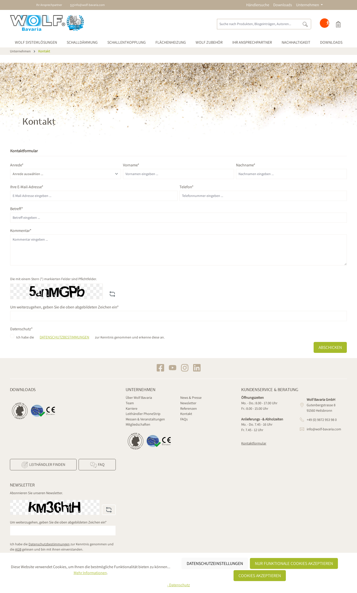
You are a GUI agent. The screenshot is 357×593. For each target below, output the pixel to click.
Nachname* (245, 165)
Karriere (131, 408)
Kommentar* (20, 230)
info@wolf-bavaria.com (89, 5)
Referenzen (188, 408)
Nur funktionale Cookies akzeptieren (294, 563)
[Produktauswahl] (338, 24)
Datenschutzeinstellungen (215, 563)
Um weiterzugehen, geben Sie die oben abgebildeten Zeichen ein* (64, 307)
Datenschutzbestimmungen (64, 336)
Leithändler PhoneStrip (143, 413)
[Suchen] (305, 24)
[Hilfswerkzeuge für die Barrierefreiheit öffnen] (328, 24)
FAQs (184, 419)
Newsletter (188, 403)
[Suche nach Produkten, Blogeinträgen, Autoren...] (258, 24)
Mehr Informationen (90, 572)
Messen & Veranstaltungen (145, 419)
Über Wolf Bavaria (139, 397)
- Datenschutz (178, 585)
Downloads (282, 4)
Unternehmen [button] (308, 4)
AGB (18, 549)
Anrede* (17, 165)
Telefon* (186, 186)
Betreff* (16, 208)
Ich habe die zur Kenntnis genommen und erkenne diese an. (90, 337)
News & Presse (191, 397)
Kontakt (186, 413)
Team (130, 403)
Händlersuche (257, 4)
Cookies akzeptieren (259, 575)
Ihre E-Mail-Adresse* (26, 186)
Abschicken (330, 347)
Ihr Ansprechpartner (49, 5)
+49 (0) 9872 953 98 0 (322, 419)
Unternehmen (140, 389)
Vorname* (131, 165)
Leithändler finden (43, 465)
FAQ (97, 465)
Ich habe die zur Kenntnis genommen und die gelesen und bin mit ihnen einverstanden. (62, 547)
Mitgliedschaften (138, 424)
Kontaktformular (253, 443)
